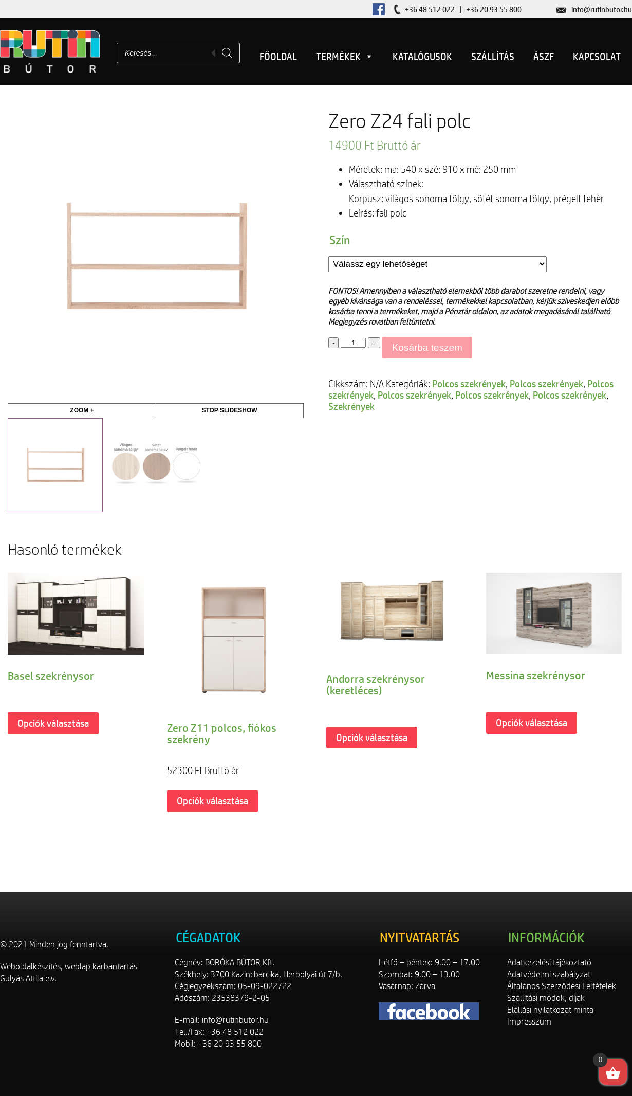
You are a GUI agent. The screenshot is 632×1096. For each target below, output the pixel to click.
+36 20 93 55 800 (494, 9)
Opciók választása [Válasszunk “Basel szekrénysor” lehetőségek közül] (53, 723)
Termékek (345, 56)
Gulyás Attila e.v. (28, 978)
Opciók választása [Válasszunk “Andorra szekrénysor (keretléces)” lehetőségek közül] (371, 737)
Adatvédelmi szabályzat (548, 974)
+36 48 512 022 (430, 9)
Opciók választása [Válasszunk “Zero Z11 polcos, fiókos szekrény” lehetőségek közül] (212, 800)
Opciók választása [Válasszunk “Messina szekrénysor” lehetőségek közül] (531, 722)
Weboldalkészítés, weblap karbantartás (68, 966)
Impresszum (529, 1021)
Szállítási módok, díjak (546, 998)
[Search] (227, 53)
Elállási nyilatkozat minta (550, 1009)
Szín (339, 239)
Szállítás (492, 56)
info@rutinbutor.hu (601, 9)
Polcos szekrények (469, 383)
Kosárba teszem (427, 347)
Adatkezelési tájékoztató (549, 962)
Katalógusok (422, 56)
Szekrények (351, 406)
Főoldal (278, 56)
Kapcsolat (597, 56)
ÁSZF (543, 56)
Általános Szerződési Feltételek (561, 986)
